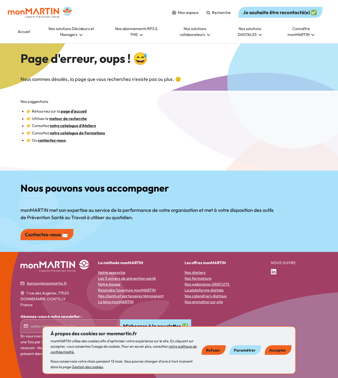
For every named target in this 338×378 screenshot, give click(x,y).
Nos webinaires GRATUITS (207, 284)
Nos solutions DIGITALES (250, 31)
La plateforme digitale (204, 290)
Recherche (218, 12)
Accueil (24, 31)
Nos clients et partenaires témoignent (131, 295)
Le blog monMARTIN (115, 301)
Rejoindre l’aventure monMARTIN (127, 290)
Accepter (277, 350)
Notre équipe (109, 284)
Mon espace (185, 12)
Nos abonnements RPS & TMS (136, 31)
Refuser (213, 350)
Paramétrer (245, 350)
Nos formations (198, 278)
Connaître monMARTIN (301, 31)
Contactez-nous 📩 (46, 234)
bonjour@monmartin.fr (47, 283)
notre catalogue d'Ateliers (73, 125)
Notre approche (111, 272)
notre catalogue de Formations (77, 132)
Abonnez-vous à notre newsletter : (51, 316)
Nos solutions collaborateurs (195, 31)
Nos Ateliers (195, 272)
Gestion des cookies (87, 367)
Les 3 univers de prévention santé (127, 278)
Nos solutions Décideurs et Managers (71, 31)
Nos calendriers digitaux (206, 295)
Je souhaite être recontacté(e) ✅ (280, 12)
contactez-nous (52, 140)
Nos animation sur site (204, 301)
